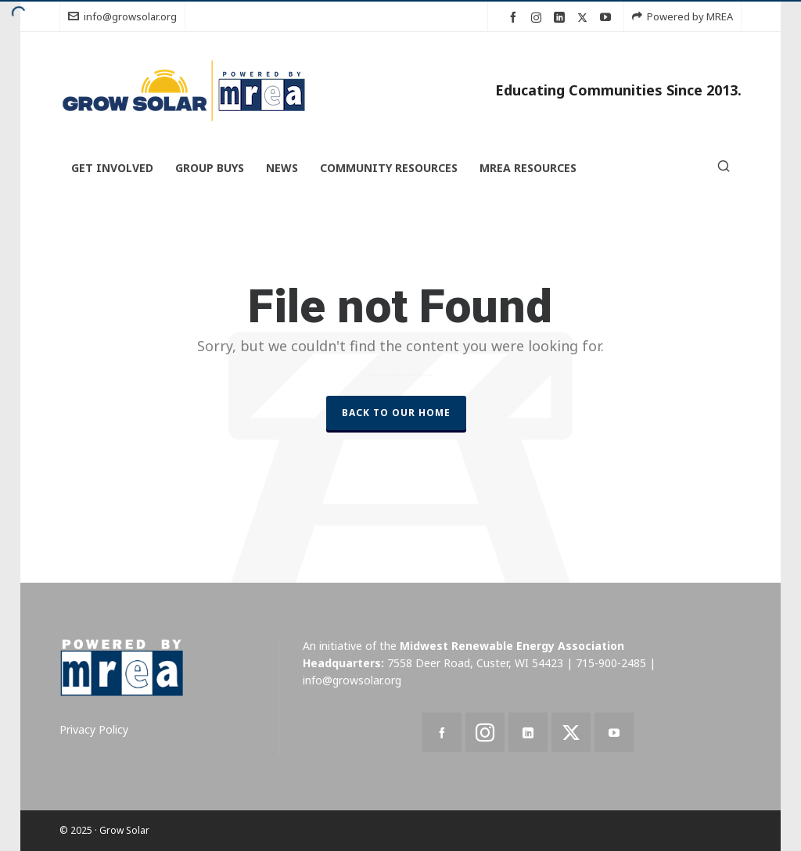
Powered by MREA (682, 16)
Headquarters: (343, 662)
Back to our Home (396, 412)
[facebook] (515, 17)
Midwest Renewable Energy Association (512, 645)
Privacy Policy (93, 729)
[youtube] (608, 17)
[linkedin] (561, 17)
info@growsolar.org (122, 16)
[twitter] (584, 17)
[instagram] (538, 17)
